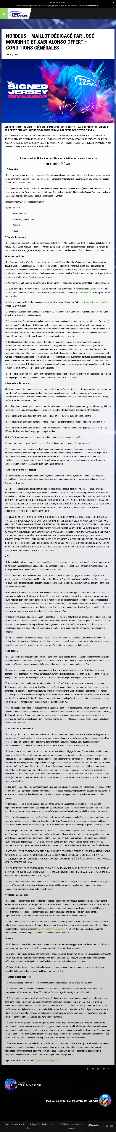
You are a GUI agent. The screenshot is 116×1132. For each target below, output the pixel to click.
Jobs (29, 1128)
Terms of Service (12, 1124)
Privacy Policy (29, 1124)
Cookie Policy (93, 6)
